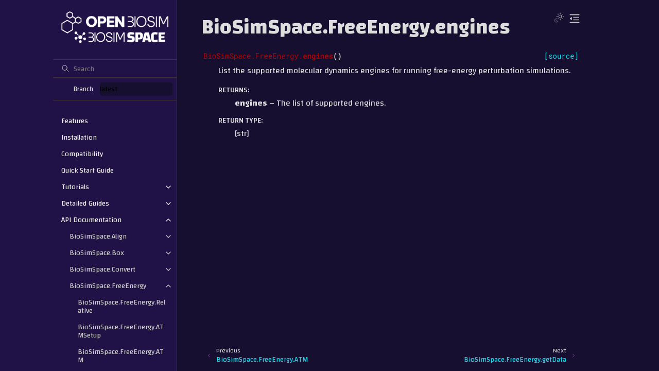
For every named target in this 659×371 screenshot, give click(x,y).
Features (74, 121)
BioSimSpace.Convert (102, 269)
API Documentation (91, 220)
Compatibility (82, 154)
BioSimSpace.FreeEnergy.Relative (121, 306)
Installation (79, 137)
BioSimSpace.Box (97, 253)
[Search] (115, 68)
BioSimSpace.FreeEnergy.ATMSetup (121, 331)
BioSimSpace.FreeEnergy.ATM (121, 356)
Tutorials (75, 187)
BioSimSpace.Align (98, 236)
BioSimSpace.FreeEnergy (108, 286)
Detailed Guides (85, 203)
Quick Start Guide (87, 170)
